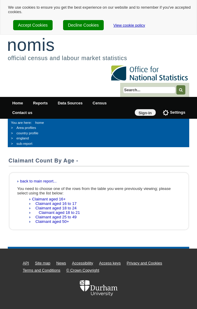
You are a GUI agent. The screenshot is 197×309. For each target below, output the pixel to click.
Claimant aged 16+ (48, 199)
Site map (42, 263)
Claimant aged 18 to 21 (56, 212)
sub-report (24, 143)
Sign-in (145, 113)
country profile (27, 133)
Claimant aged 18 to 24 (54, 208)
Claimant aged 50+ (50, 221)
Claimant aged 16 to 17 (54, 203)
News (61, 263)
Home (17, 103)
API (26, 263)
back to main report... (38, 181)
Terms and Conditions (41, 270)
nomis (31, 44)
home (39, 122)
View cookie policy (129, 25)
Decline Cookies (83, 25)
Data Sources (70, 103)
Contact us (22, 112)
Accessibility (82, 263)
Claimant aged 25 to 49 (54, 217)
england (22, 138)
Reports (40, 103)
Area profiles (26, 128)
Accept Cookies (33, 25)
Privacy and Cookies (144, 263)
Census (100, 103)
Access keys (110, 263)
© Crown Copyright (82, 270)
